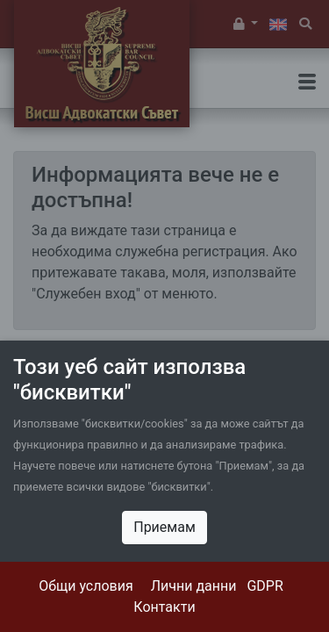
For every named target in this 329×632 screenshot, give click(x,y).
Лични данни (194, 586)
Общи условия (86, 586)
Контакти (164, 607)
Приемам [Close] (164, 527)
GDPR (265, 586)
